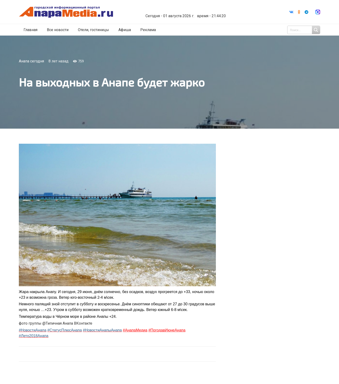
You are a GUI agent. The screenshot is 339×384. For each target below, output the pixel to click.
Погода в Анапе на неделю (189, 8)
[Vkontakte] (291, 12)
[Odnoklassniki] (299, 12)
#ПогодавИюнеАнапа (166, 330)
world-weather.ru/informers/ (189, 12)
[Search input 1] (304, 30)
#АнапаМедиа (135, 330)
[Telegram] (306, 12)
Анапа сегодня (31, 61)
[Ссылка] (71, 12)
